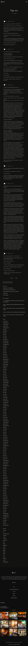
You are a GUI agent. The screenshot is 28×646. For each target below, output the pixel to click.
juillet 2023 (5, 347)
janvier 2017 (5, 458)
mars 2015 (5, 495)
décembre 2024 (6, 322)
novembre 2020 (5, 382)
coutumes (4, 535)
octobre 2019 (5, 404)
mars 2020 (5, 395)
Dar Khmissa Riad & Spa (14, 589)
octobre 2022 (5, 362)
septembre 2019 (6, 405)
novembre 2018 (5, 422)
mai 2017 (4, 452)
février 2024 (5, 339)
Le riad (14, 591)
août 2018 (5, 427)
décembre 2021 (6, 364)
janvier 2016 (5, 478)
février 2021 (5, 377)
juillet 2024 (5, 331)
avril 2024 (5, 336)
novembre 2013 (5, 515)
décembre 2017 (6, 440)
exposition (5, 540)
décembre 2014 (6, 500)
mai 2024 (4, 334)
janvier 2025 (5, 321)
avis (4, 532)
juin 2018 (4, 430)
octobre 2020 (5, 384)
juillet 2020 (5, 389)
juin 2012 (4, 521)
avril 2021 (5, 374)
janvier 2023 (5, 357)
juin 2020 (4, 390)
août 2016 (5, 467)
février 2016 (5, 477)
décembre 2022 (6, 359)
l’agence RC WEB (17, 644)
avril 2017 (5, 453)
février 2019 (5, 417)
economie (4, 538)
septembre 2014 (6, 505)
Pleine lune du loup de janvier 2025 (9, 289)
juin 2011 (4, 523)
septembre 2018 (6, 425)
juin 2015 (4, 490)
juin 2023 (4, 349)
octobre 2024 (5, 326)
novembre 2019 (5, 402)
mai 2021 (4, 372)
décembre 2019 (6, 400)
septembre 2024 (6, 327)
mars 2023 (5, 354)
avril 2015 (5, 493)
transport (4, 558)
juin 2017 (4, 450)
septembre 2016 (6, 465)
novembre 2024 (5, 324)
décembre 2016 (6, 460)
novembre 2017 (5, 442)
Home (12, 13)
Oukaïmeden (5, 293)
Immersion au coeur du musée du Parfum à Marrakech (16, 312)
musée (4, 548)
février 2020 (5, 397)
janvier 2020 (5, 399)
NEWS (4, 550)
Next (16, 278)
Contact (14, 593)
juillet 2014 (5, 508)
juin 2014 (4, 510)
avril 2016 (5, 473)
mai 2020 (4, 392)
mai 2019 (4, 412)
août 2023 (5, 346)
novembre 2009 (5, 525)
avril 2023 (5, 352)
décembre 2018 (6, 420)
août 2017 (5, 447)
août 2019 (5, 407)
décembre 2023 (6, 341)
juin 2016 (4, 470)
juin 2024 (4, 332)
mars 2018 (5, 435)
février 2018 (5, 437)
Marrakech (5, 545)
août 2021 (5, 367)
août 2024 (5, 329)
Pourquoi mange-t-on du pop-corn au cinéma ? (11, 291)
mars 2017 (5, 455)
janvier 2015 (5, 498)
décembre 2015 (6, 480)
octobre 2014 (5, 503)
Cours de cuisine (6, 533)
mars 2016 (5, 475)
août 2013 (5, 518)
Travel (4, 560)
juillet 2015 (5, 488)
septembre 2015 (6, 485)
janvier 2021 (5, 379)
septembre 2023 (6, 344)
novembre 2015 (5, 482)
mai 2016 (4, 472)
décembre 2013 (6, 513)
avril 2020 (5, 394)
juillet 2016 (5, 468)
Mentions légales (14, 597)
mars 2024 (5, 337)
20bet (4, 304)
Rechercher (11, 282)
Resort (4, 553)
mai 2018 (4, 432)
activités (4, 530)
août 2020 (5, 387)
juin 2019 (4, 410)
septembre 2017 (6, 445)
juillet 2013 (5, 520)
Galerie (14, 595)
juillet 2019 (5, 409)
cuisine (4, 537)
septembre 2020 (6, 385)
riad (3, 555)
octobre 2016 (5, 463)
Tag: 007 (15, 13)
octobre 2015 (5, 483)
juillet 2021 (5, 369)
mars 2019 (5, 415)
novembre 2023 (5, 342)
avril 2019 (5, 414)
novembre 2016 (5, 462)
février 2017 (5, 457)
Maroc (4, 543)
